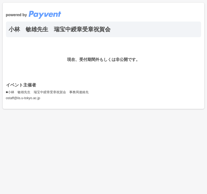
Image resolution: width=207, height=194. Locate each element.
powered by (33, 15)
